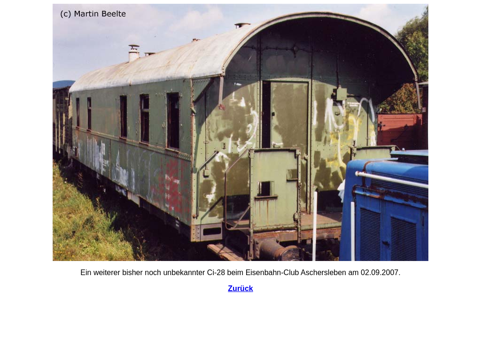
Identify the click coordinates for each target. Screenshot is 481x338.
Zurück (240, 288)
